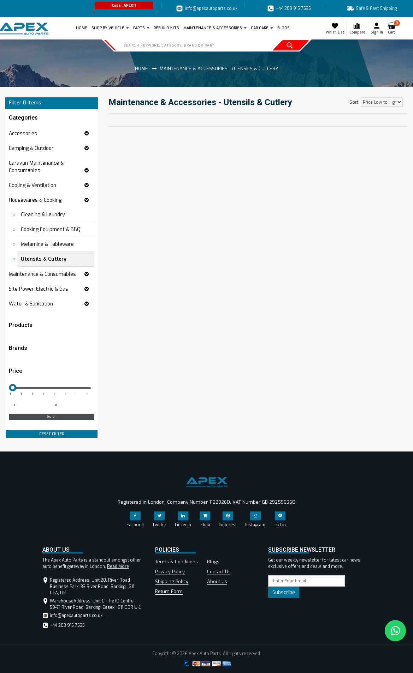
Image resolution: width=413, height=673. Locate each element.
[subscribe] (306, 581)
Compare (357, 28)
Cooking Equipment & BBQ (51, 229)
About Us (217, 581)
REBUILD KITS (166, 28)
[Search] (182, 45)
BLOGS (283, 28)
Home (83, 28)
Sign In (377, 28)
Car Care (260, 28)
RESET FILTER (51, 434)
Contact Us (219, 572)
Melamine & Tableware (47, 244)
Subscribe (283, 592)
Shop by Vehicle (108, 28)
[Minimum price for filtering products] (29, 405)
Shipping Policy (171, 581)
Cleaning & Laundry (43, 214)
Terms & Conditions (176, 562)
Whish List (335, 28)
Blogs (213, 562)
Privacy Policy (170, 572)
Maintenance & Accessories (212, 28)
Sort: (354, 102)
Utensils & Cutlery (43, 259)
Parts (139, 28)
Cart (393, 28)
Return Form (169, 591)
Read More (118, 566)
